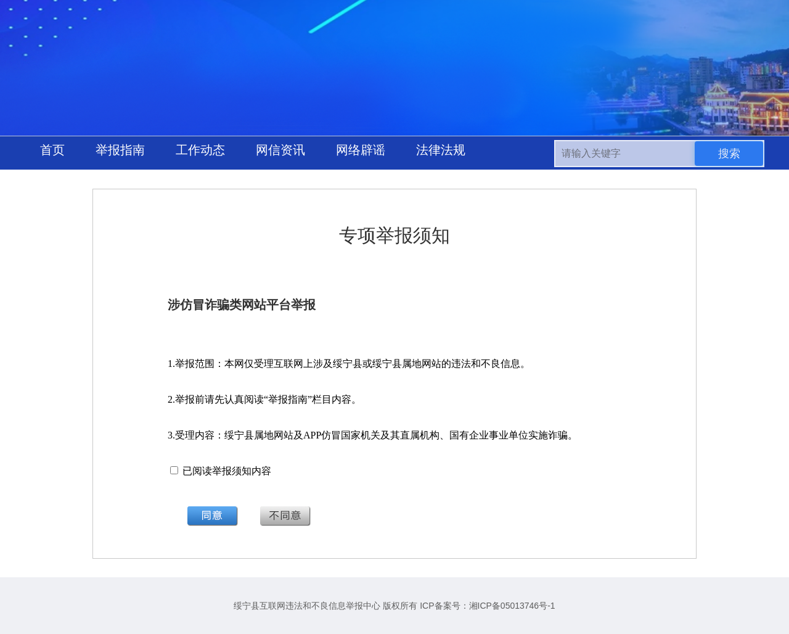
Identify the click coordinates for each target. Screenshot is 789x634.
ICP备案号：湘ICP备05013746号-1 (487, 606)
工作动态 (200, 150)
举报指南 (120, 150)
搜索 (729, 153)
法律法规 (440, 150)
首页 (52, 150)
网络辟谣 (360, 150)
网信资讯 (280, 150)
